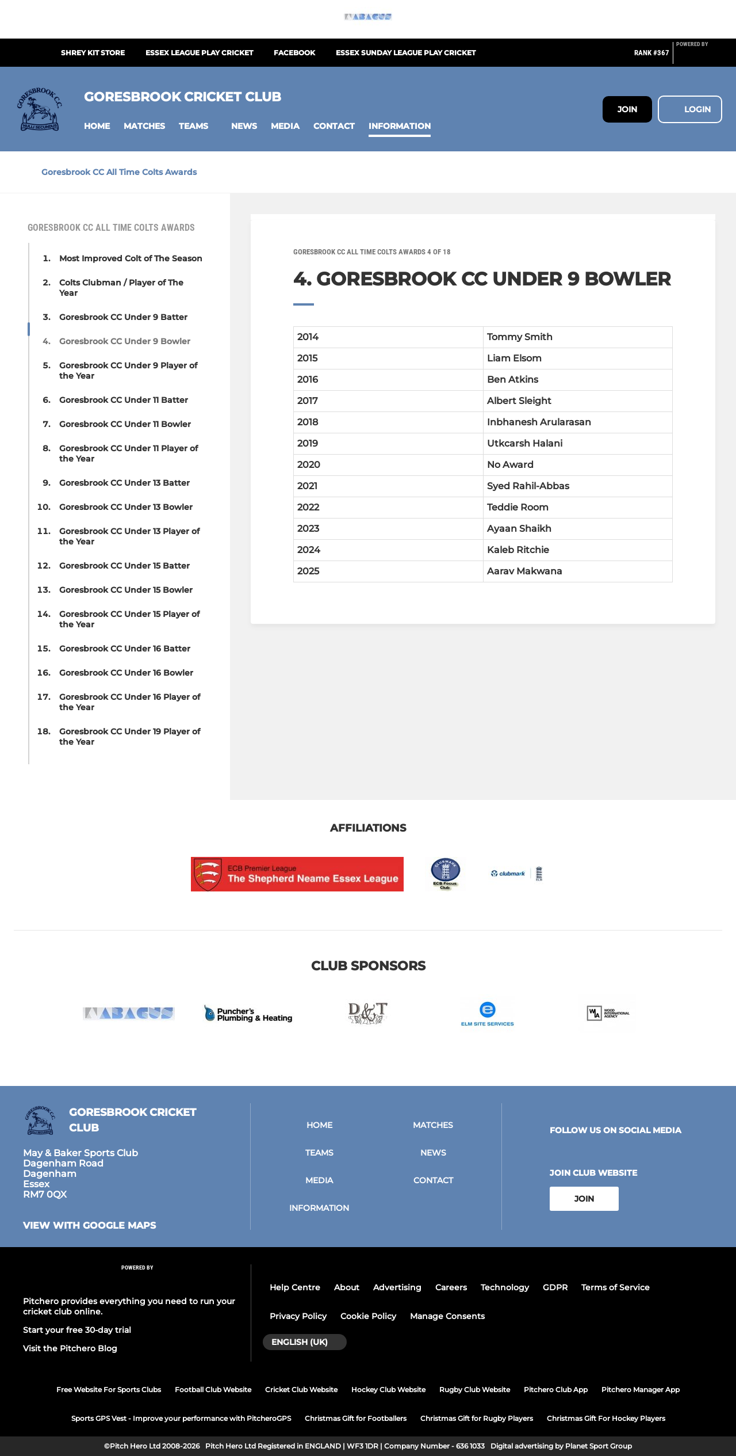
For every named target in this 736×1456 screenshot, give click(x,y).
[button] (97, 126)
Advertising (397, 1287)
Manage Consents (447, 1316)
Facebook (294, 52)
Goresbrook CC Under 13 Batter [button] (124, 483)
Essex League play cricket (199, 52)
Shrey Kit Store (93, 52)
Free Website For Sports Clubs (108, 1389)
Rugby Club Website (474, 1389)
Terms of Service (615, 1287)
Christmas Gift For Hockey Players (606, 1418)
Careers (451, 1287)
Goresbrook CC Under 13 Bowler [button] (126, 507)
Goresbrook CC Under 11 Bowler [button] (125, 424)
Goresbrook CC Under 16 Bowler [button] (126, 673)
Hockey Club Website (388, 1389)
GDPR (555, 1287)
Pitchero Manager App (640, 1389)
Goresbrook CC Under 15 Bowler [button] (126, 590)
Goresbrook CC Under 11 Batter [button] (123, 400)
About (346, 1287)
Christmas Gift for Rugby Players (476, 1418)
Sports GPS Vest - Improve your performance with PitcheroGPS (181, 1418)
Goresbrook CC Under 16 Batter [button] (124, 648)
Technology (505, 1287)
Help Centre (295, 1287)
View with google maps (89, 1226)
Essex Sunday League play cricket (406, 52)
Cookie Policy (368, 1316)
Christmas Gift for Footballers (356, 1418)
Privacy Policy (298, 1316)
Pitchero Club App (556, 1389)
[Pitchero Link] (699, 57)
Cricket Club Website (301, 1389)
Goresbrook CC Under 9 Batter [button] (123, 317)
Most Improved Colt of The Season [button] (130, 258)
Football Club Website (213, 1389)
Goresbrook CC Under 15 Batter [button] (124, 566)
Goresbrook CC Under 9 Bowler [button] (124, 341)
